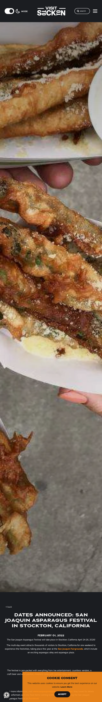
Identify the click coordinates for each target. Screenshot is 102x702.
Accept (62, 694)
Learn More (66, 686)
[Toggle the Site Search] (82, 11)
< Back (9, 607)
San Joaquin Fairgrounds (70, 648)
